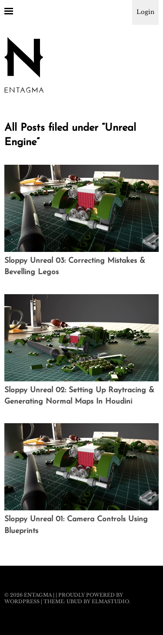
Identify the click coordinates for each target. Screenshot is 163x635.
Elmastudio (110, 601)
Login (145, 12)
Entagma (38, 595)
